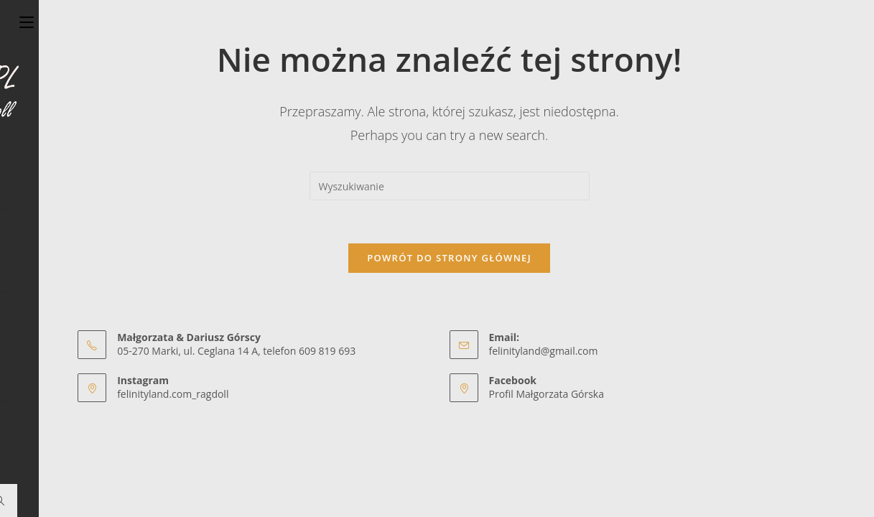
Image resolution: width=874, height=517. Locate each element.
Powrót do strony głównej (449, 257)
